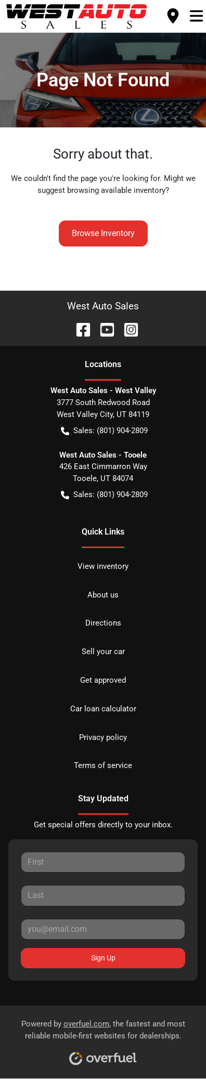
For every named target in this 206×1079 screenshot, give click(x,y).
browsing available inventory (116, 190)
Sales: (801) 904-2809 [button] (104, 431)
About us (103, 595)
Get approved (103, 680)
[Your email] (103, 929)
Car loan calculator (103, 708)
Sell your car (103, 651)
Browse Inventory (103, 233)
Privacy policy (103, 737)
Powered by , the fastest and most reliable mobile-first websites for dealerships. (103, 1038)
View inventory (103, 566)
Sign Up (103, 958)
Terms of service (103, 765)
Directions (103, 623)
